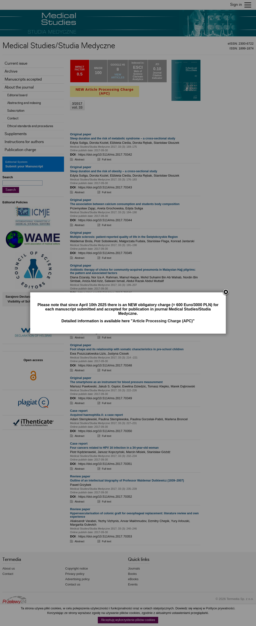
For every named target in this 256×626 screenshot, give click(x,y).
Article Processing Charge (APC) (163, 321)
